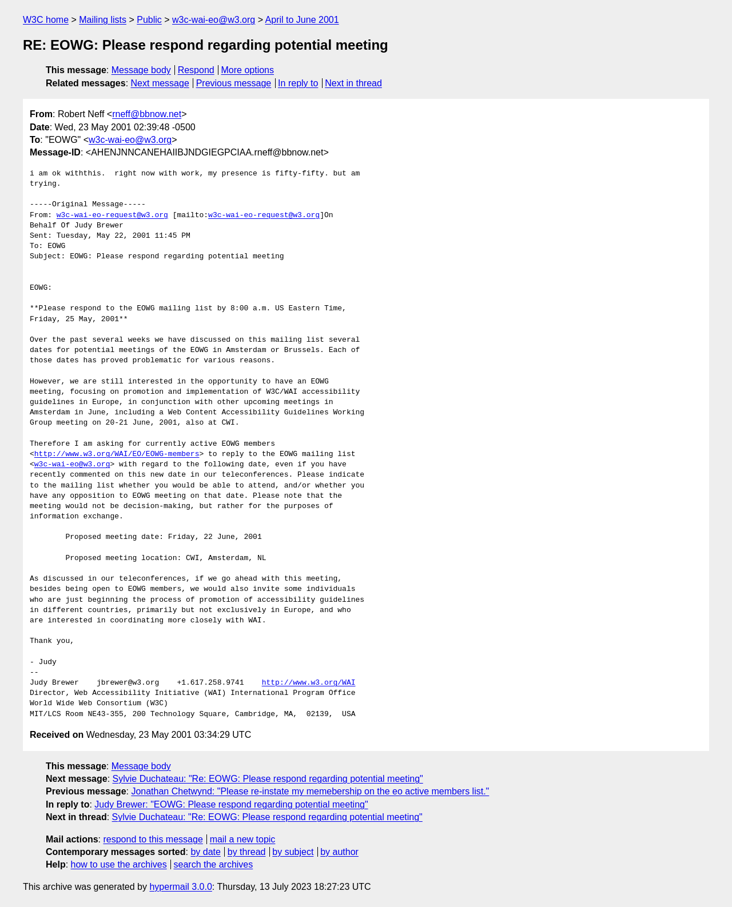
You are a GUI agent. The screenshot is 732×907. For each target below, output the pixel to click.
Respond (196, 70)
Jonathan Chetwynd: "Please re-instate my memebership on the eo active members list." (310, 791)
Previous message (234, 83)
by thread (247, 852)
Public (149, 20)
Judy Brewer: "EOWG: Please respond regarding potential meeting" (231, 804)
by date (205, 852)
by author (339, 852)
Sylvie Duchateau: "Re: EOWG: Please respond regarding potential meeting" (268, 779)
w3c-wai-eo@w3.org (213, 20)
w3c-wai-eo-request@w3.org (112, 215)
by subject (292, 852)
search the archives (213, 864)
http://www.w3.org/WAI (309, 683)
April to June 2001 (302, 20)
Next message (160, 83)
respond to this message (152, 839)
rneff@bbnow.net (146, 114)
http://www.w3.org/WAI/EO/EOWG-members (117, 454)
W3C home (46, 20)
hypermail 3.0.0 (180, 887)
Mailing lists (102, 20)
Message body (141, 70)
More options (247, 70)
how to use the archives (119, 864)
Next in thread (353, 83)
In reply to (298, 83)
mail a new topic (243, 839)
